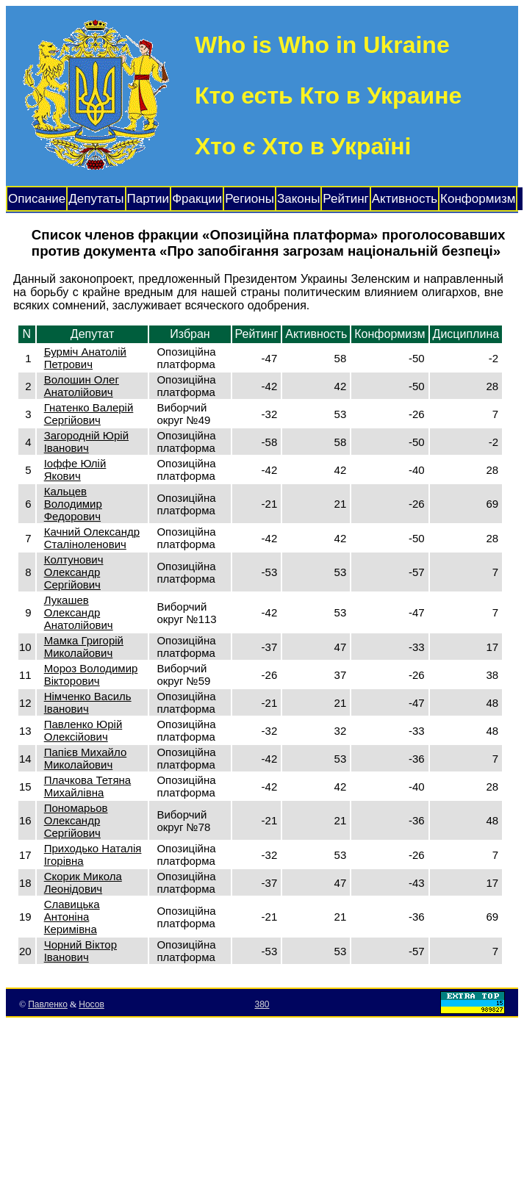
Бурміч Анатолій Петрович (85, 357)
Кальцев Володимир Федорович (73, 503)
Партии (148, 199)
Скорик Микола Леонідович (83, 882)
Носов (91, 1004)
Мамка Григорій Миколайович (83, 646)
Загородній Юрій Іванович (86, 441)
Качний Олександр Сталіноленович (92, 537)
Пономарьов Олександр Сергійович (76, 820)
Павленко (48, 1004)
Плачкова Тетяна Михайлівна (88, 786)
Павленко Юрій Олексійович (83, 730)
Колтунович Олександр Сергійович (74, 572)
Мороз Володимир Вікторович (91, 674)
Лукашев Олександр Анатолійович (78, 612)
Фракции (197, 199)
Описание (36, 199)
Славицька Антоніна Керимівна (72, 916)
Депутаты (95, 199)
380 (261, 1004)
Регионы (249, 199)
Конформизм (477, 199)
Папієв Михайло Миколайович (85, 758)
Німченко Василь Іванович (88, 702)
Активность (404, 199)
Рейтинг (345, 199)
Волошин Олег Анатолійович (81, 385)
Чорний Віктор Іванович (80, 950)
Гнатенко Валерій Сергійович (89, 413)
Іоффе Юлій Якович (75, 469)
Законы (298, 199)
